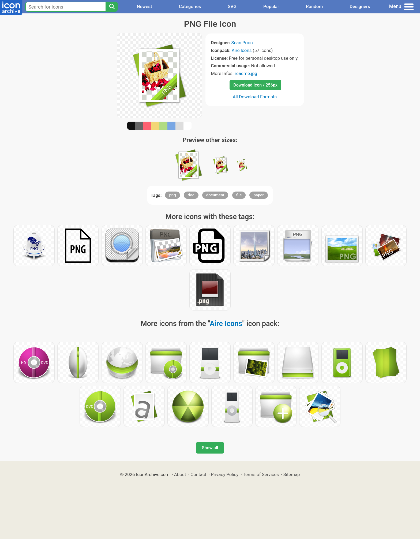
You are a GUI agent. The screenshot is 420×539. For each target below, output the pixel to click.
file (239, 195)
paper (258, 195)
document (215, 195)
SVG (232, 6)
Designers (360, 6)
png (172, 195)
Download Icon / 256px (255, 85)
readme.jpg (246, 73)
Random (314, 6)
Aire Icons (242, 50)
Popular (271, 6)
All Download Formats (255, 96)
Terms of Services (261, 474)
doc (191, 195)
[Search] (112, 7)
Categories (190, 6)
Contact (198, 474)
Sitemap (291, 474)
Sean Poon (242, 42)
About (180, 474)
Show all (210, 447)
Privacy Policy (224, 474)
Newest (144, 6)
